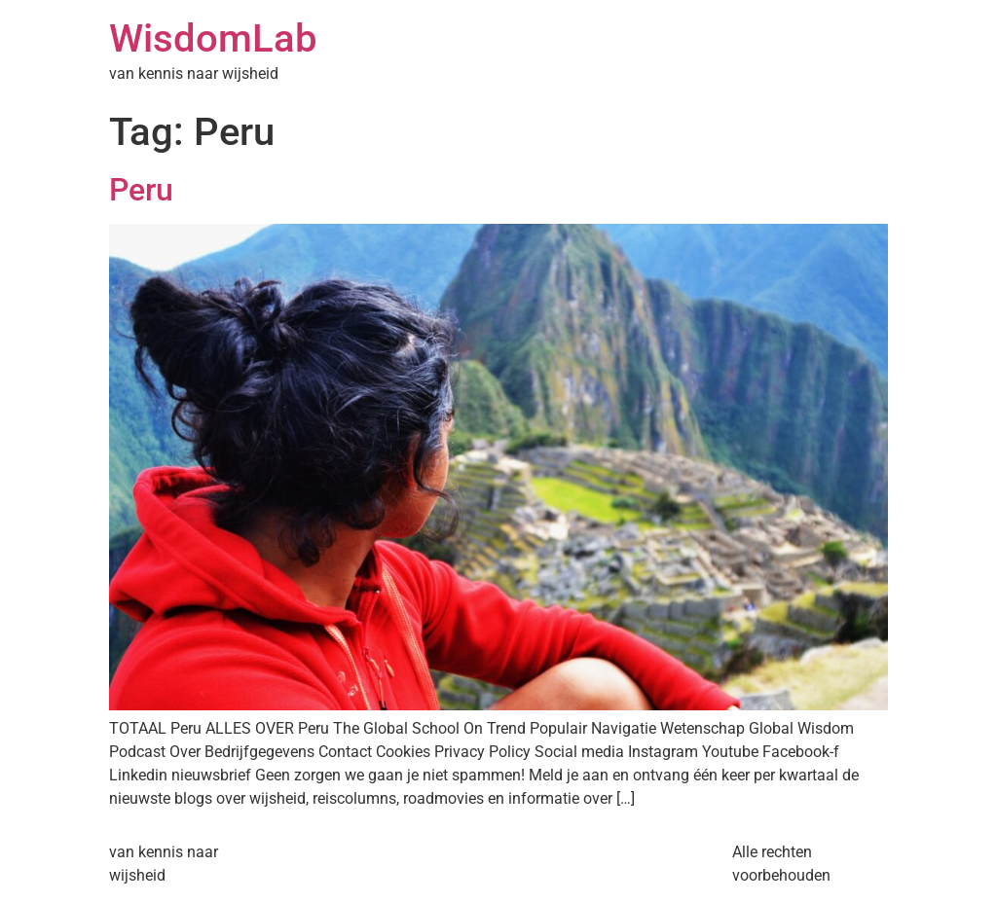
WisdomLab (212, 38)
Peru (141, 189)
